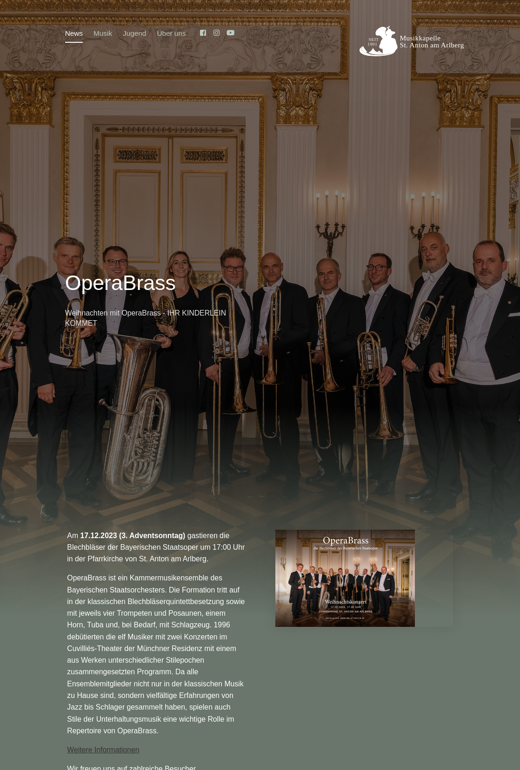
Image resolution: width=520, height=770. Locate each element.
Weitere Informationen (103, 750)
